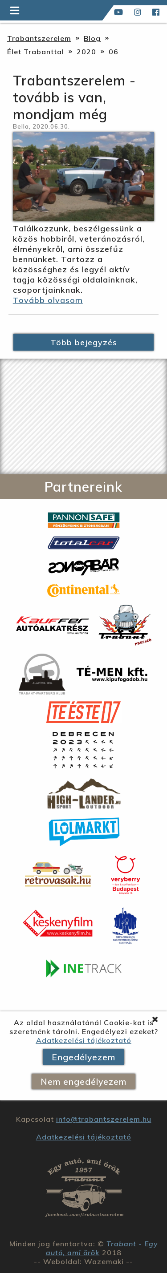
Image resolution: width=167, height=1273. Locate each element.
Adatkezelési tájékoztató (83, 1040)
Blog (92, 38)
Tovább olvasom (48, 300)
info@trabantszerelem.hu (103, 1119)
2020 (86, 51)
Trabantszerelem (39, 38)
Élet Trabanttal (35, 51)
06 (113, 51)
